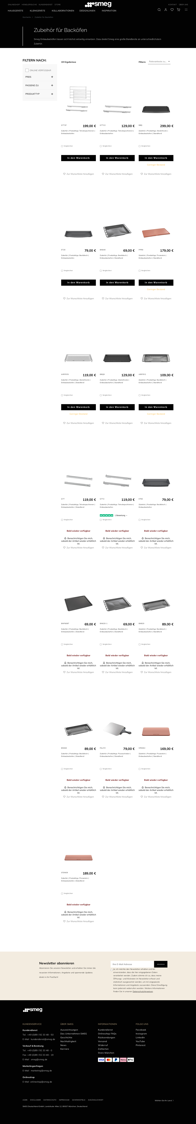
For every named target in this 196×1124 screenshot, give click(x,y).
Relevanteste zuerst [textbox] (159, 61)
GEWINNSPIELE (78, 1100)
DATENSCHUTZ (49, 1100)
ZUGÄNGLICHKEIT (95, 1100)
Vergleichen (68, 146)
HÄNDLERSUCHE (29, 4)
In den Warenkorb (78, 158)
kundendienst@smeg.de (43, 1039)
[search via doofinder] (159, 9)
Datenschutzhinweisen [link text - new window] (143, 991)
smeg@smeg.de (39, 1059)
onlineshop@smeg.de (41, 1081)
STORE (58, 4)
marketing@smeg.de (41, 1070)
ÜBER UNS (183, 4)
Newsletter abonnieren (56, 963)
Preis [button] (28, 77)
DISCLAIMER (35, 1100)
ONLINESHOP (14, 4)
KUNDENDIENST (46, 4)
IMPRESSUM (64, 1100)
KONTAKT (172, 4)
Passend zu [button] (32, 85)
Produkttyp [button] (32, 94)
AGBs (25, 1100)
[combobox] (159, 61)
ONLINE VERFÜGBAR (40, 70)
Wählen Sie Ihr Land (163, 1100)
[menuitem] (16, 10)
